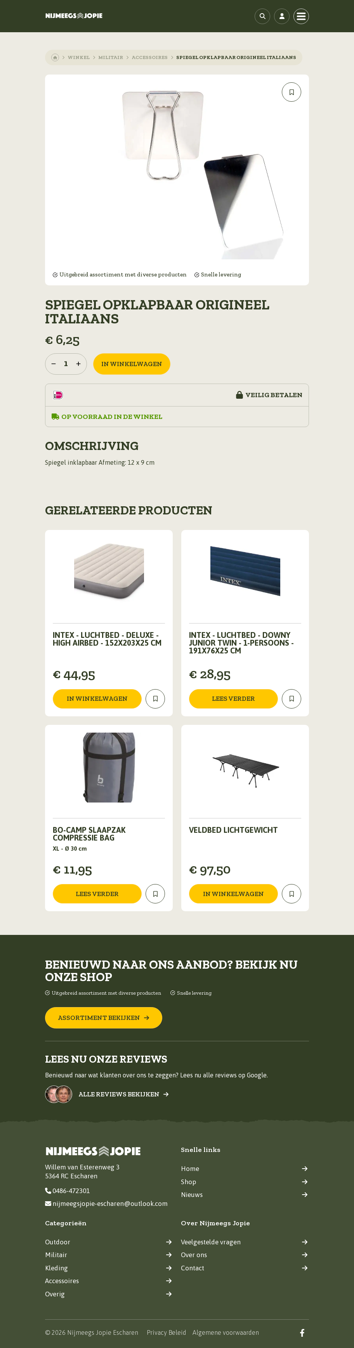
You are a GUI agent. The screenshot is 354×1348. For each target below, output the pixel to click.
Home (244, 1169)
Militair (110, 57)
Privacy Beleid (166, 1332)
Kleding (108, 1268)
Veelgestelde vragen (244, 1242)
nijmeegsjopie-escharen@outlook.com (106, 1203)
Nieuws (244, 1195)
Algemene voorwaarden (226, 1332)
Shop (244, 1182)
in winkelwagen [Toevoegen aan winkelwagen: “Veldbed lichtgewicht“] (233, 894)
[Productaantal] (66, 364)
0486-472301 (67, 1191)
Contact (244, 1268)
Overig (108, 1294)
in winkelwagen (131, 364)
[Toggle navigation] (301, 16)
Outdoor (108, 1242)
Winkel (79, 57)
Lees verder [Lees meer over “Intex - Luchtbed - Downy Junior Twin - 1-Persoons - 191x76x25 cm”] (233, 698)
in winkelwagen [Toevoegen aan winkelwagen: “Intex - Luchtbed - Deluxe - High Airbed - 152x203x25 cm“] (97, 698)
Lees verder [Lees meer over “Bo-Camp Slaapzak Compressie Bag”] (97, 894)
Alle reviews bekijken (123, 1094)
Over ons (244, 1255)
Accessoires (150, 57)
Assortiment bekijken (103, 1017)
